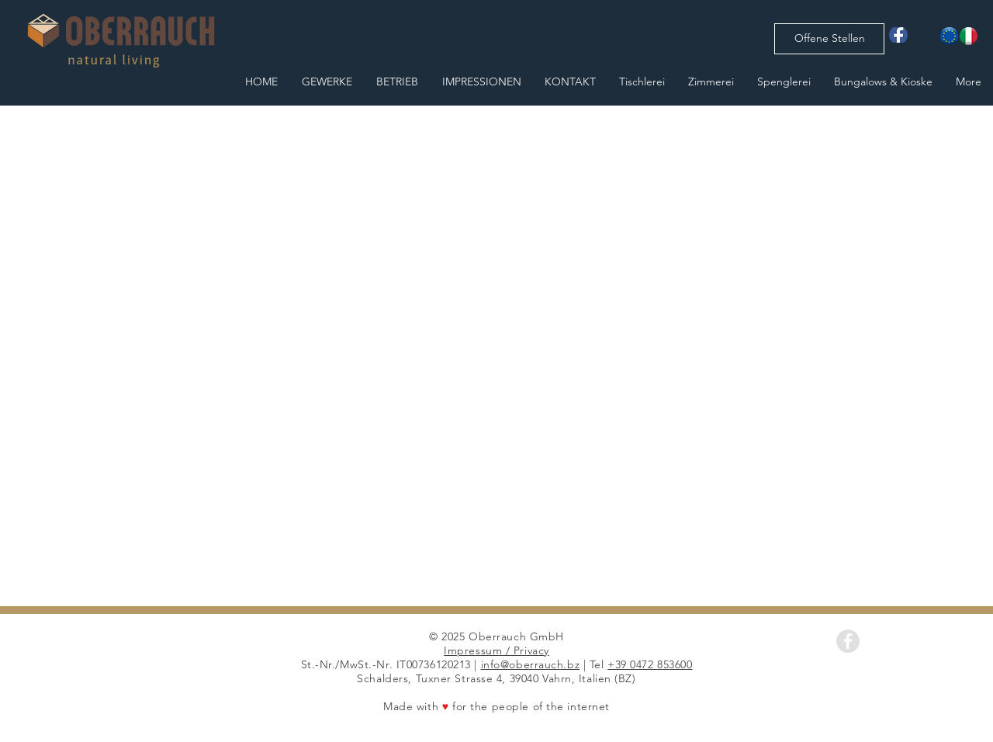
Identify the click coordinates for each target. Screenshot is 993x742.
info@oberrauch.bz (530, 664)
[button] (496, 356)
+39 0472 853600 (649, 664)
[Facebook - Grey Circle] (848, 641)
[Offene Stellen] (829, 38)
